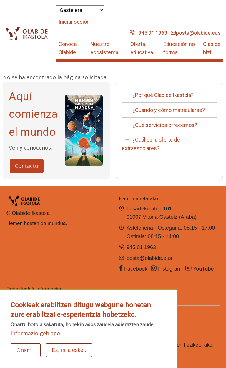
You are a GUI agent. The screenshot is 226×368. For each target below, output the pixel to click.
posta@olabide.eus (196, 33)
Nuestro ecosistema (104, 48)
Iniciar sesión (74, 22)
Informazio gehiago (35, 333)
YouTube (200, 268)
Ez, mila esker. (69, 350)
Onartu (25, 350)
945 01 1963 (148, 33)
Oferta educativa (141, 48)
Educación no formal (179, 48)
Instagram (166, 268)
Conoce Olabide (68, 48)
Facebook (133, 268)
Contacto (26, 165)
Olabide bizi (211, 48)
